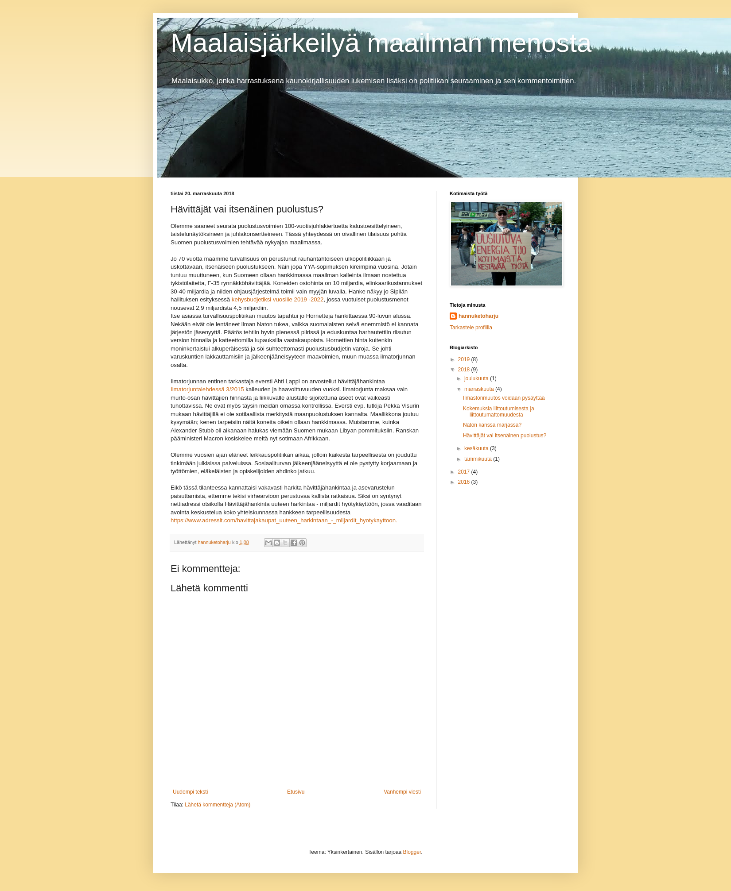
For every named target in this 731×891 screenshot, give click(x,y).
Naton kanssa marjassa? (492, 425)
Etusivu (295, 792)
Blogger (412, 852)
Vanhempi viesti (402, 792)
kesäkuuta (477, 448)
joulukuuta (477, 378)
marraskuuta (479, 389)
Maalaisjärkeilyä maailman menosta (381, 43)
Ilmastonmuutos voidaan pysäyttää (504, 398)
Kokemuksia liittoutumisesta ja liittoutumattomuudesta (498, 411)
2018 (464, 369)
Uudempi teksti (190, 792)
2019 (464, 359)
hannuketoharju (478, 316)
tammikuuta (478, 459)
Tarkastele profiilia (471, 327)
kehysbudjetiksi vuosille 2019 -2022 (277, 299)
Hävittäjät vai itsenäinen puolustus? (504, 435)
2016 (464, 482)
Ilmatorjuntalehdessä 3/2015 (207, 389)
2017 (464, 472)
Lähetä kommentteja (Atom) (217, 805)
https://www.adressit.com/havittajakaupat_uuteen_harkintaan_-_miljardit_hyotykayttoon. (284, 520)
